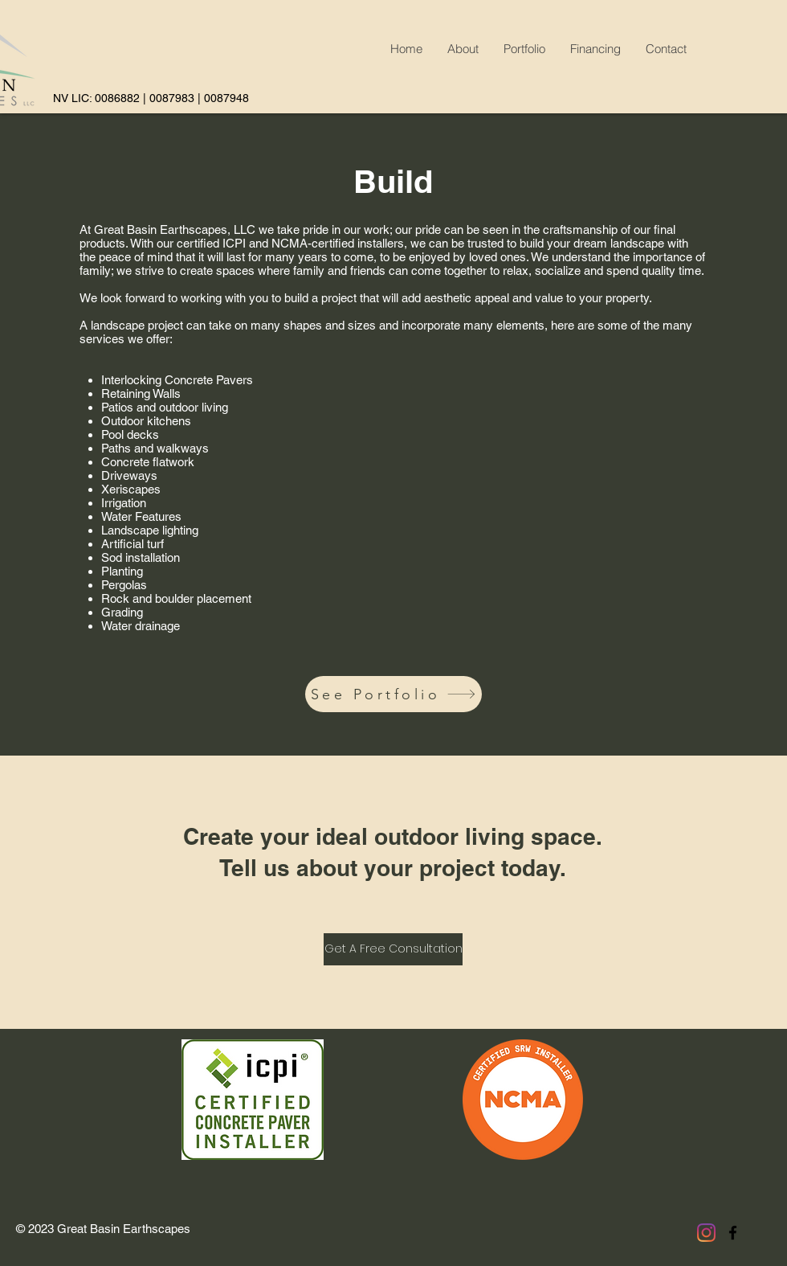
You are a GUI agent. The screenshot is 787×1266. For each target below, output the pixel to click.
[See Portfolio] (393, 694)
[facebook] (733, 1232)
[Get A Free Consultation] (393, 949)
